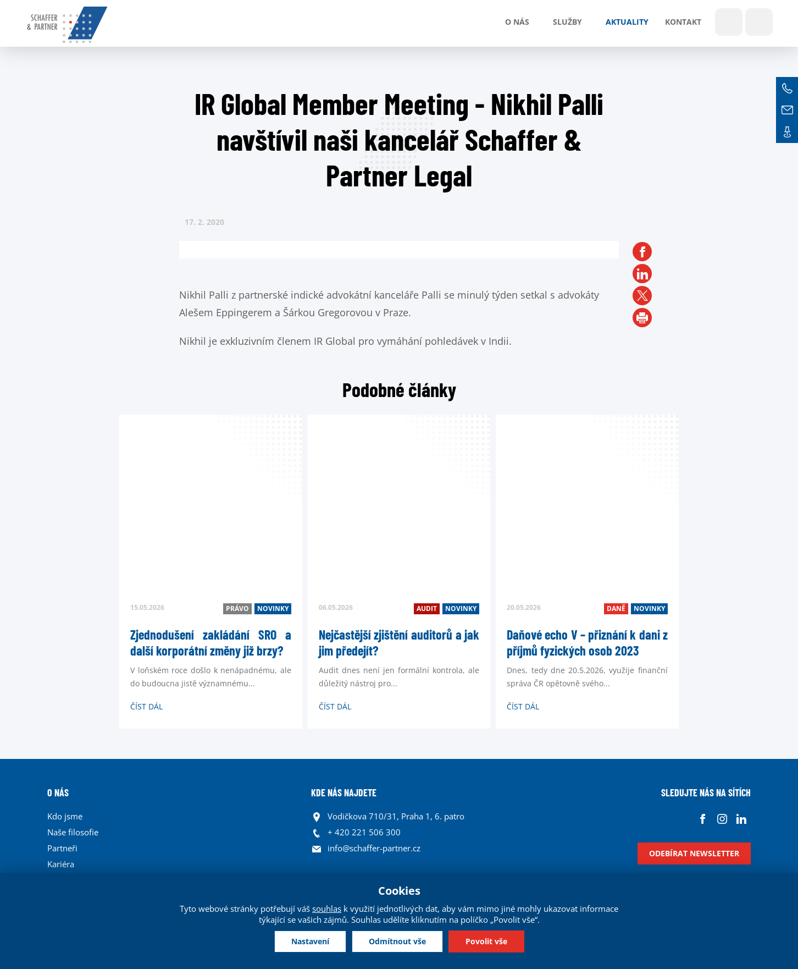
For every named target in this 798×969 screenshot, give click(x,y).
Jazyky (759, 22)
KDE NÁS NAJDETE (343, 792)
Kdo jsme (64, 816)
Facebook (702, 819)
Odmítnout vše (397, 941)
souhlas (326, 908)
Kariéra (60, 863)
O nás (517, 21)
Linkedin (741, 819)
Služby (567, 21)
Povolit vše (486, 941)
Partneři (62, 848)
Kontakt (683, 21)
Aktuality (627, 21)
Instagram (721, 819)
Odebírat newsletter (694, 853)
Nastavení (310, 941)
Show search (728, 22)
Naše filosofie (72, 832)
